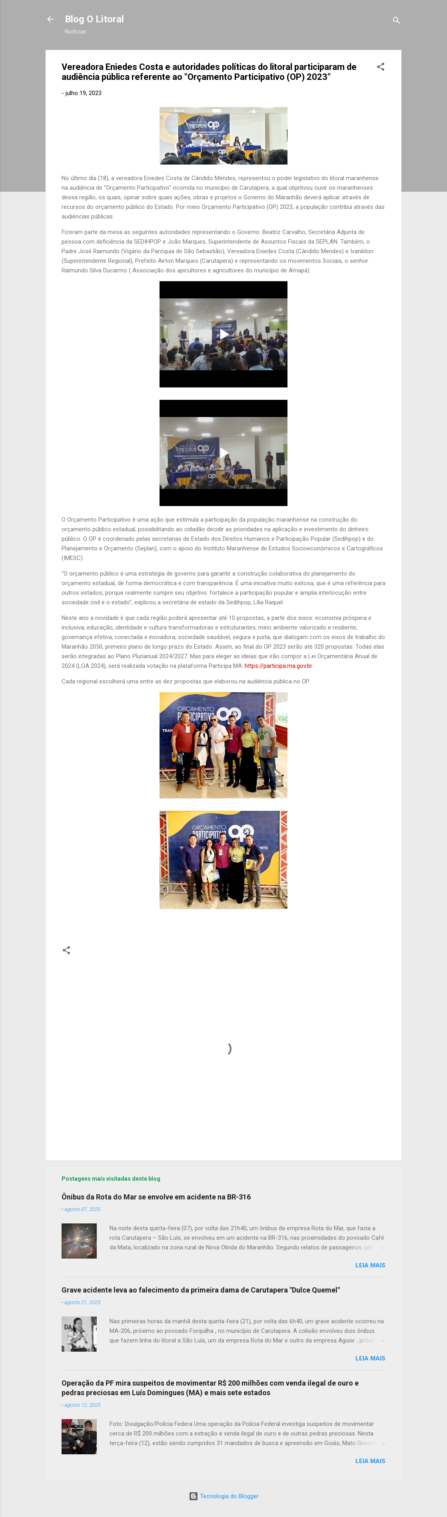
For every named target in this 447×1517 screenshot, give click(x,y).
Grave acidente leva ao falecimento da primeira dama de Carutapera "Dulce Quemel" (201, 1290)
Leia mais (370, 1265)
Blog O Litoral (94, 19)
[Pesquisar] (396, 22)
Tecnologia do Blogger (224, 1496)
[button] (380, 68)
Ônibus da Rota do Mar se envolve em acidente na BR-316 (156, 1197)
